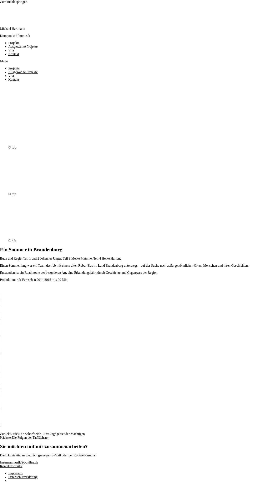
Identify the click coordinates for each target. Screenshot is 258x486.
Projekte (13, 43)
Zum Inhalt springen (13, 2)
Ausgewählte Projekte (23, 46)
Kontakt (13, 54)
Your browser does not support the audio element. (31, 300)
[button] (129, 61)
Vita (11, 50)
